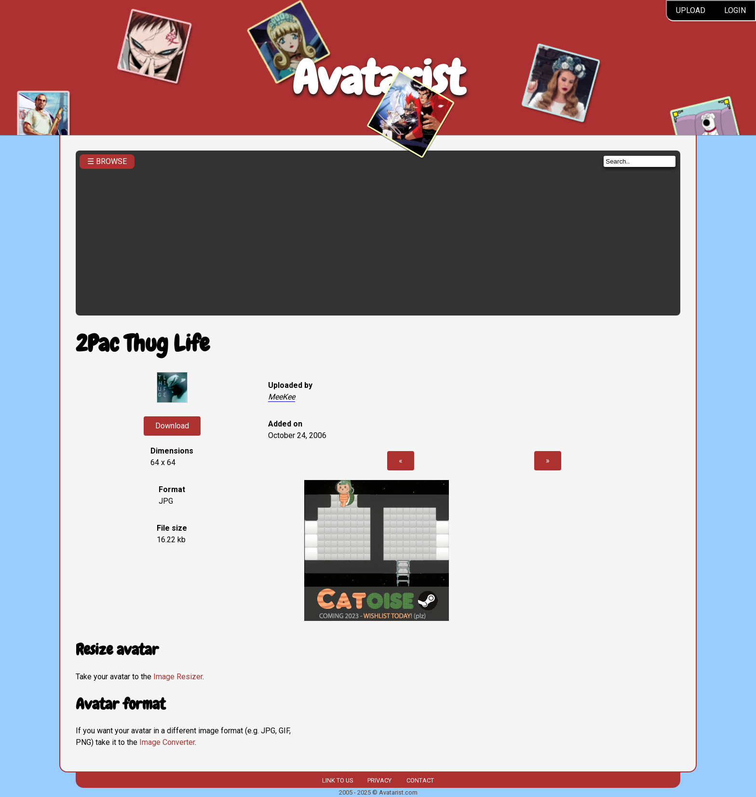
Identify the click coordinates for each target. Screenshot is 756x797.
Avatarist (378, 78)
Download (172, 425)
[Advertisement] (378, 239)
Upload (690, 10)
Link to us (337, 780)
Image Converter (167, 742)
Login (735, 10)
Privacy (379, 780)
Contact (420, 780)
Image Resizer (177, 676)
